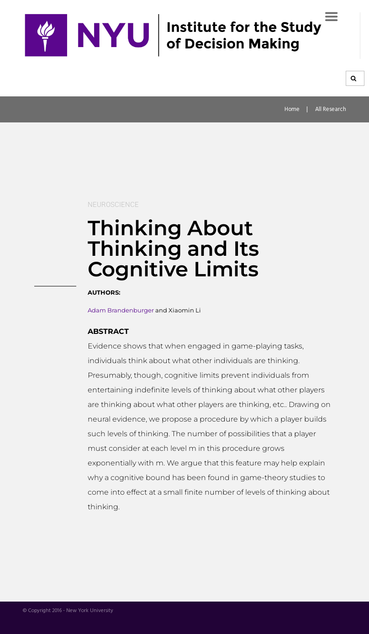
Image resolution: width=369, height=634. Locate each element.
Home (292, 110)
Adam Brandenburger (121, 310)
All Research (330, 110)
